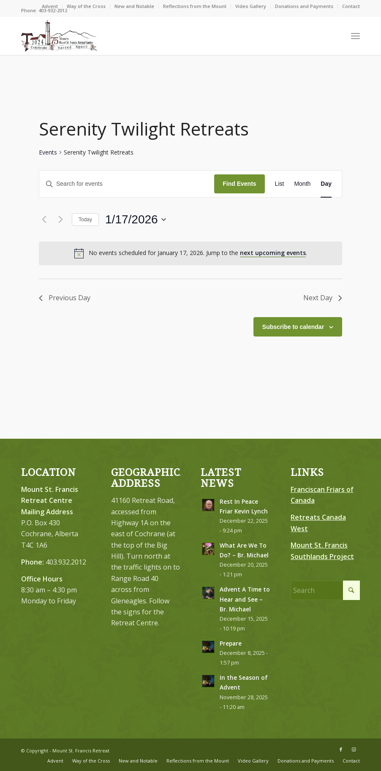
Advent (50, 6)
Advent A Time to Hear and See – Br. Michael (245, 599)
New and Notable (134, 6)
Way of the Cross (86, 6)
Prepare (231, 643)
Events (48, 152)
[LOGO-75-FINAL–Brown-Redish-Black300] (59, 36)
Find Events (239, 183)
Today (85, 220)
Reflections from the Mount (194, 6)
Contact (351, 6)
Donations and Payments (304, 6)
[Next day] (60, 219)
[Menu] (355, 35)
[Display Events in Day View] (326, 184)
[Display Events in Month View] (302, 184)
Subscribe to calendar (293, 326)
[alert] (190, 253)
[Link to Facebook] (341, 749)
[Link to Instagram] (353, 749)
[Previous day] (44, 219)
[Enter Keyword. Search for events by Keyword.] (126, 184)
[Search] (325, 590)
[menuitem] (50, 6)
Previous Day (65, 297)
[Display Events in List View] (279, 184)
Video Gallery (250, 6)
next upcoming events (273, 253)
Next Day (322, 297)
